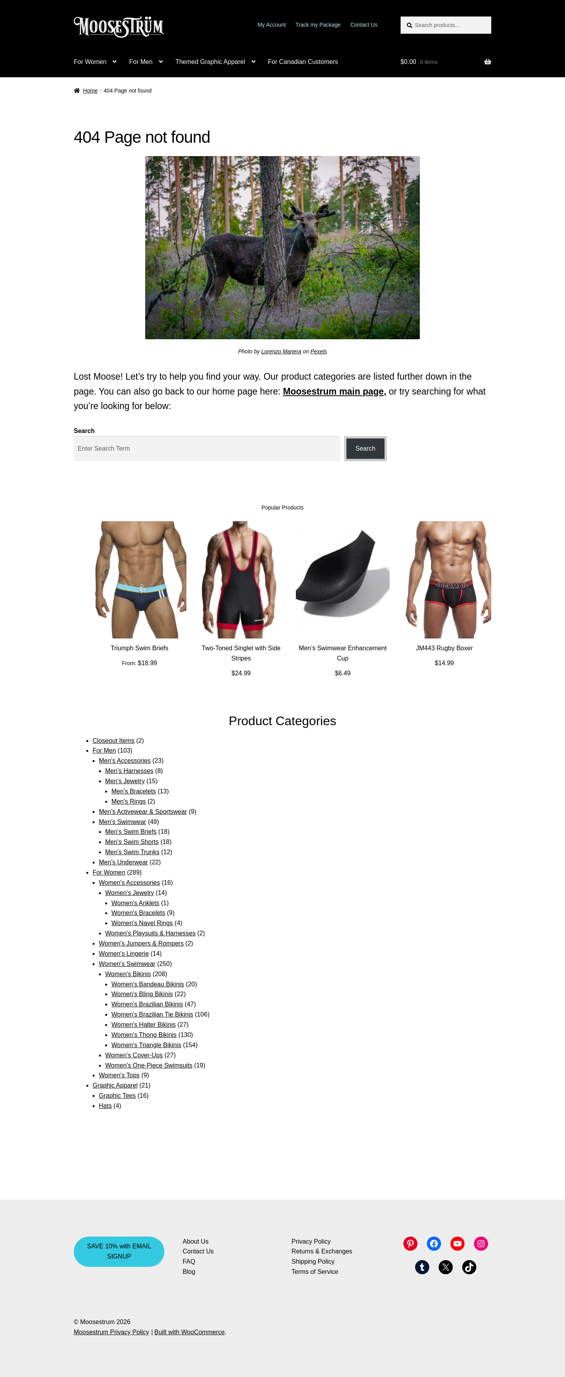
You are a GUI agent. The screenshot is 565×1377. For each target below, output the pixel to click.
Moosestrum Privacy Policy (111, 1332)
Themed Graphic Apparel (210, 61)
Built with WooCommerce (189, 1332)
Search (84, 430)
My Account (271, 25)
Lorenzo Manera (281, 351)
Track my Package (318, 25)
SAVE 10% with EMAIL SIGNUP (119, 1251)
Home (90, 90)
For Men (141, 61)
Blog (189, 1271)
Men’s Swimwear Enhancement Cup (343, 653)
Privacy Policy (311, 1241)
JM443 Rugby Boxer (444, 648)
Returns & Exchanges (322, 1251)
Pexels (318, 351)
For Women (90, 61)
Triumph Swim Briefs (139, 648)
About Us (196, 1241)
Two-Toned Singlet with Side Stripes (241, 653)
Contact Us (363, 25)
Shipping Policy (313, 1261)
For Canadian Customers (303, 61)
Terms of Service (315, 1271)
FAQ (189, 1261)
